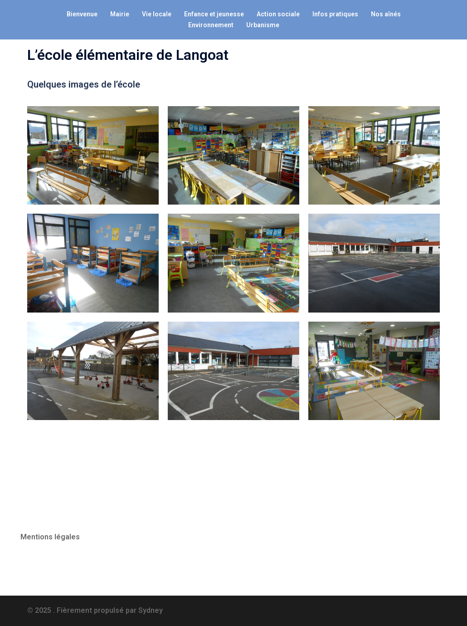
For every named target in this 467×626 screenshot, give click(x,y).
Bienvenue (82, 14)
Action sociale (278, 14)
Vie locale (156, 14)
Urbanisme (262, 25)
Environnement (211, 25)
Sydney (150, 610)
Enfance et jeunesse (214, 14)
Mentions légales (50, 537)
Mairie (119, 14)
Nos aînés (386, 14)
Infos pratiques (335, 14)
